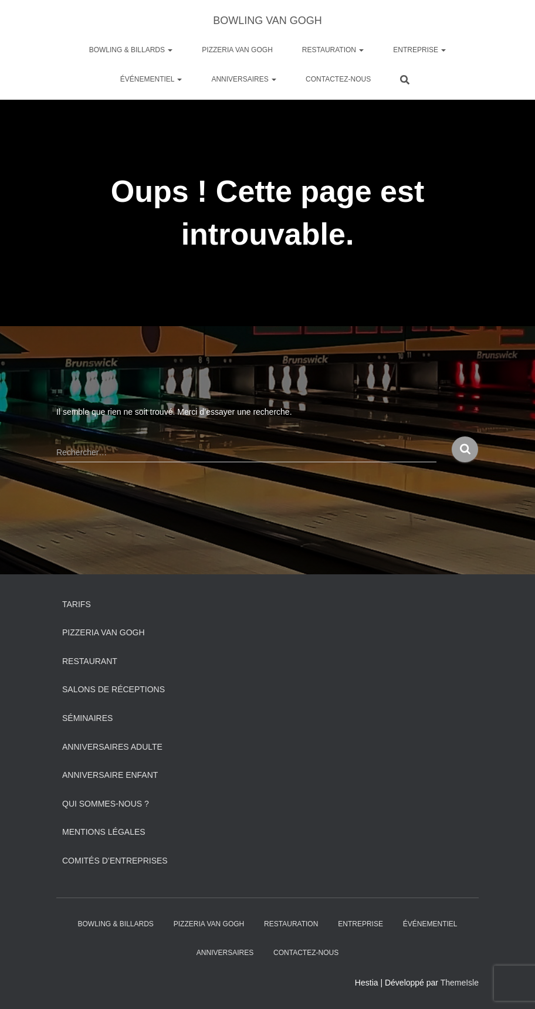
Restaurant (89, 661)
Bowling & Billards (131, 50)
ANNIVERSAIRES (243, 79)
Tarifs (76, 604)
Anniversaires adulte (112, 746)
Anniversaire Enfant (110, 775)
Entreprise (419, 50)
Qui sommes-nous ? (105, 803)
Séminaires (87, 718)
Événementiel (151, 79)
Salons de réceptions (113, 689)
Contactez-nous (338, 79)
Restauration (333, 50)
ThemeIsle (460, 982)
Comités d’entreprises (115, 860)
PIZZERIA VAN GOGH (237, 50)
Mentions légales (103, 832)
